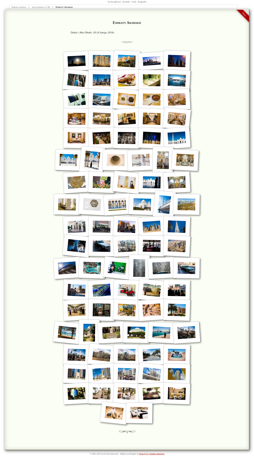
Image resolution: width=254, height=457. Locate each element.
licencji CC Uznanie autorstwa (151, 454)
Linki (133, 1)
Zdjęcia (123, 454)
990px (244, 14)
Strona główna (114, 1)
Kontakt (126, 1)
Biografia (142, 1)
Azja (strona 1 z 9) (41, 7)
